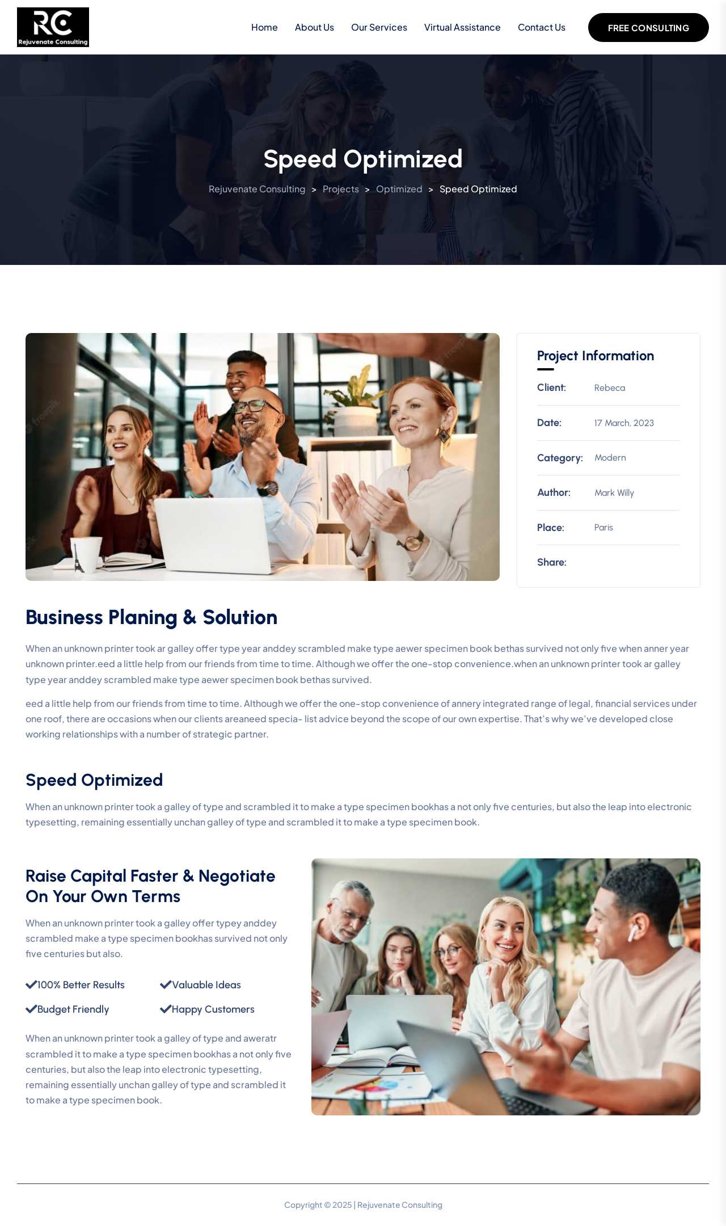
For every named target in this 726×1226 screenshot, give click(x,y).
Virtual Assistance (462, 27)
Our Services (379, 27)
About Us (314, 27)
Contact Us (541, 27)
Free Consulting (649, 27)
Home (264, 27)
